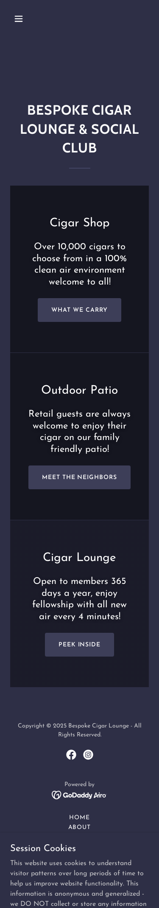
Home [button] (79, 818)
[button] (26, 18)
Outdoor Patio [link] (79, 847)
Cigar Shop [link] (79, 837)
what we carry (79, 310)
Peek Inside (80, 645)
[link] (71, 754)
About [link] (79, 827)
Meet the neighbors (79, 477)
